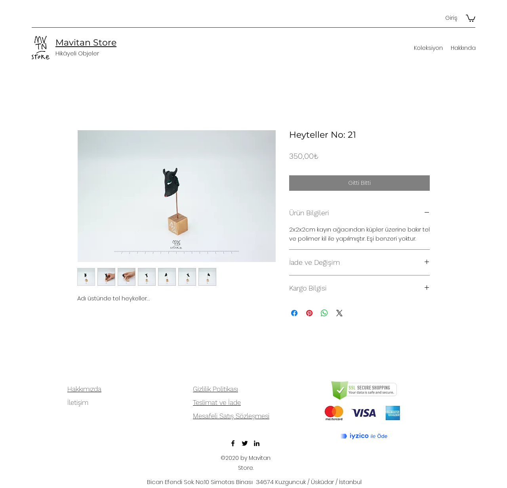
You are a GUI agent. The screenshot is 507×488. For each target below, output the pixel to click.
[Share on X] (339, 313)
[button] (470, 18)
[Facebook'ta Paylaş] (294, 313)
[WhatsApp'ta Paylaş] (324, 313)
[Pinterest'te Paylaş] (309, 313)
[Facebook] (233, 443)
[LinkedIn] (257, 443)
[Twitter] (245, 443)
